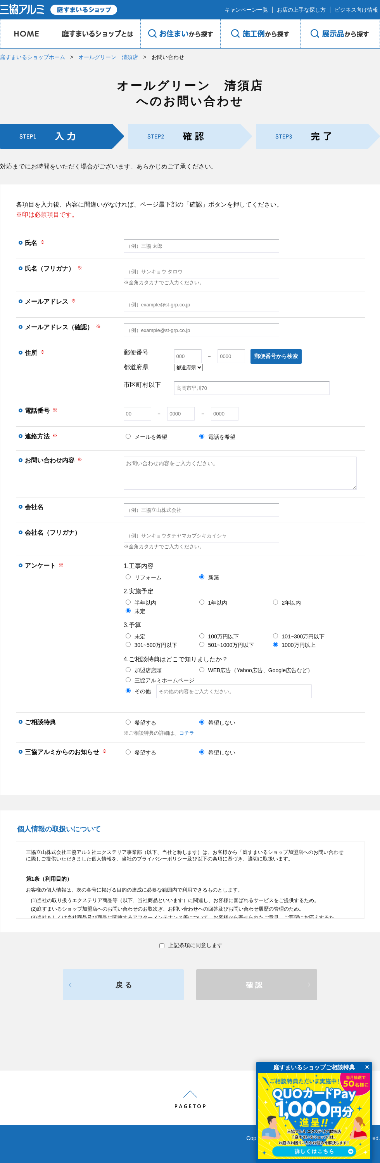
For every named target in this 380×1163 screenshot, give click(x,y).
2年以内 (287, 603)
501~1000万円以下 (226, 645)
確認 (255, 985)
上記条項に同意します (191, 945)
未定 (135, 611)
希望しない (217, 723)
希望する (141, 723)
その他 (219, 691)
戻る (125, 985)
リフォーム (144, 577)
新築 (209, 577)
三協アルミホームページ (160, 680)
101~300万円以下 (299, 636)
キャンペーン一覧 (246, 10)
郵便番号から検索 (276, 356)
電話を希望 (217, 437)
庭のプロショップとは (96, 33)
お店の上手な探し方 (301, 10)
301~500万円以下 (152, 645)
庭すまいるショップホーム (32, 57)
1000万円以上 (294, 645)
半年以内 (141, 603)
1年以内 (213, 603)
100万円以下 (219, 636)
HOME (26, 33)
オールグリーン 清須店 (108, 57)
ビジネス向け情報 (356, 10)
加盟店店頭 (144, 670)
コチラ (186, 733)
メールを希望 (146, 437)
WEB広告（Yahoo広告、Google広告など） (256, 670)
